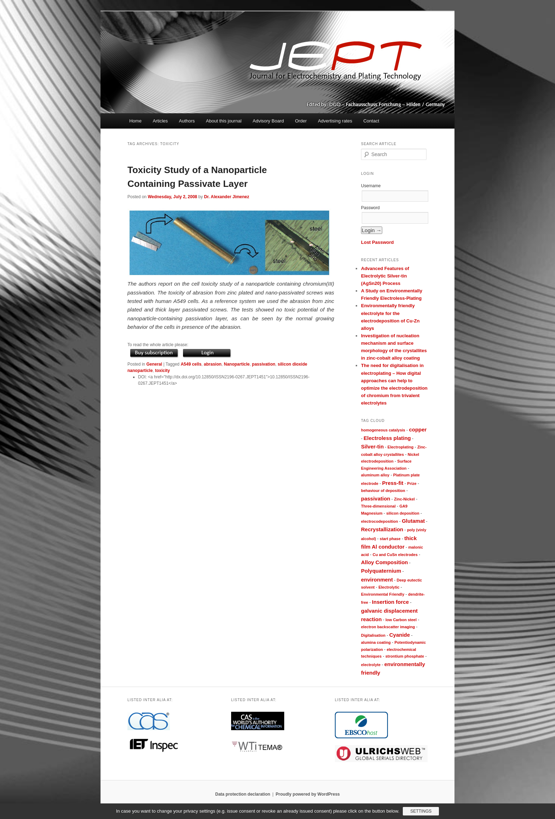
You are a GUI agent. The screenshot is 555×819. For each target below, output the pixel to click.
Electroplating (400, 447)
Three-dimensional (378, 506)
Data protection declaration (242, 794)
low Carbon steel (401, 620)
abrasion (213, 364)
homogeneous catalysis (383, 430)
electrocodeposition (379, 521)
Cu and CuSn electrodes (395, 554)
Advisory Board (268, 121)
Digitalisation (373, 635)
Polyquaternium (381, 571)
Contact (371, 121)
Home (135, 121)
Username (371, 185)
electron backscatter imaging (388, 627)
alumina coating (376, 642)
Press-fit (393, 483)
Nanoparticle (237, 364)
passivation (263, 364)
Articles (160, 121)
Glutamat (413, 521)
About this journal (223, 121)
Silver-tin (372, 446)
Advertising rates (335, 121)
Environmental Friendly (382, 594)
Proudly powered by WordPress (308, 794)
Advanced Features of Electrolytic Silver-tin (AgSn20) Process (385, 276)
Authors (187, 121)
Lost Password (377, 242)
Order (301, 121)
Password (370, 207)
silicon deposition (402, 513)
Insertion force (390, 602)
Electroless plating (387, 438)
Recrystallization (382, 529)
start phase (390, 539)
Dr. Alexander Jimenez (226, 196)
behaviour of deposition (383, 490)
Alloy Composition (384, 562)
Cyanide (399, 635)
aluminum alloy (375, 475)
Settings (420, 811)
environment (377, 580)
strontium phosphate (404, 656)
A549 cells (191, 364)
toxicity (162, 370)
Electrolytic (388, 587)
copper (418, 429)
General (154, 364)
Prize (411, 483)
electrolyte (371, 665)
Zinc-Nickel (404, 499)
